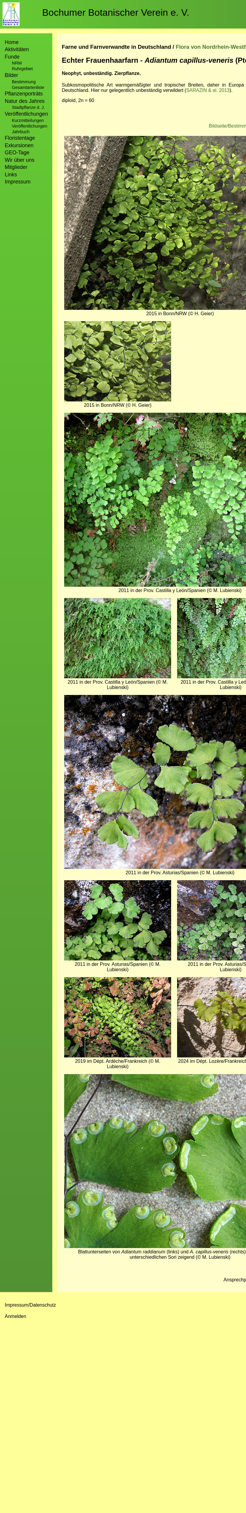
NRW (17, 63)
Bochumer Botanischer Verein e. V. (115, 12)
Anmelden (15, 1316)
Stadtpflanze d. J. (28, 107)
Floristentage (20, 138)
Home (12, 42)
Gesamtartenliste (28, 87)
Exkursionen (19, 145)
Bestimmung (24, 81)
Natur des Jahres (25, 101)
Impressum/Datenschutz (30, 1305)
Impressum (18, 182)
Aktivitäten (17, 49)
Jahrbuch (20, 131)
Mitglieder (16, 167)
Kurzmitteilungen (28, 120)
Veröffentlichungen (29, 126)
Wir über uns (19, 160)
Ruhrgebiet (22, 68)
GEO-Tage (17, 153)
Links (11, 175)
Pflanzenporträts (24, 94)
